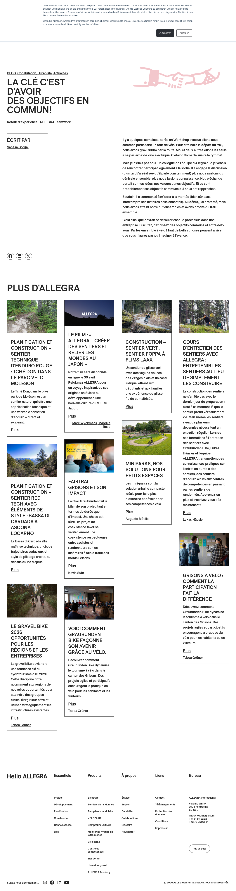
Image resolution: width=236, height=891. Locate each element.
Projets (58, 797)
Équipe (126, 797)
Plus (15, 429)
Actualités (60, 73)
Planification (61, 811)
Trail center (94, 858)
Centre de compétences (96, 850)
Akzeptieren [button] (165, 33)
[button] (10, 256)
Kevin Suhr (76, 573)
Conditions (161, 821)
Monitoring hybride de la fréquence (100, 833)
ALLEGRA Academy (99, 871)
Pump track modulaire (100, 811)
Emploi (125, 804)
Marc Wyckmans (84, 423)
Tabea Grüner (193, 657)
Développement (63, 804)
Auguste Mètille (137, 519)
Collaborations (130, 817)
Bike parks (94, 841)
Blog (56, 831)
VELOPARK (94, 817)
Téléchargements (165, 804)
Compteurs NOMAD (99, 824)
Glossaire (127, 824)
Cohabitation (26, 73)
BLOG (11, 73)
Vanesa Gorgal (17, 147)
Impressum (161, 827)
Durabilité (45, 73)
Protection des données (163, 812)
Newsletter (128, 831)
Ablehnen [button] (184, 33)
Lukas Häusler (193, 519)
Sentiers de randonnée (101, 804)
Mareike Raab (104, 425)
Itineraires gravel (97, 865)
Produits (95, 775)
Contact (159, 797)
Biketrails (93, 797)
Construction (61, 817)
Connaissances (63, 824)
